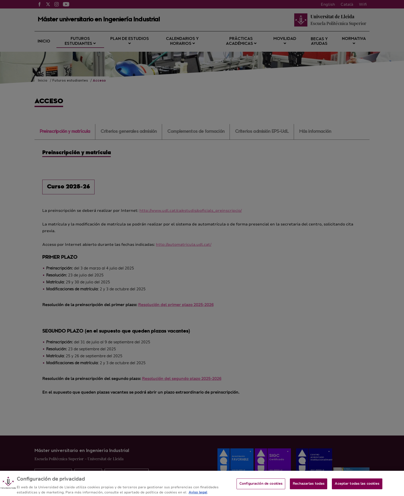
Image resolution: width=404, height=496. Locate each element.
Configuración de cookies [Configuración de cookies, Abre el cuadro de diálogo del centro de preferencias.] (260, 486)
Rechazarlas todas (308, 486)
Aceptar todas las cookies (357, 486)
